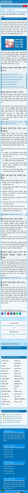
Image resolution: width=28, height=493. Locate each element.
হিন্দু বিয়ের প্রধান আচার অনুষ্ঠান (10, 82)
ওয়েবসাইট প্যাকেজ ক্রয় (9, 469)
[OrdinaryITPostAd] (14, 6)
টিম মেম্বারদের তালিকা (8, 455)
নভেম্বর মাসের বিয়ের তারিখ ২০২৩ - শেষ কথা (13, 87)
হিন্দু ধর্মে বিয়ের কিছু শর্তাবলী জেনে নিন (12, 80)
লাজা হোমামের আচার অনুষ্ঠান (9, 84)
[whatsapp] (17, 2)
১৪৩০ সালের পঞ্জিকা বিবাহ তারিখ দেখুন (14, 19)
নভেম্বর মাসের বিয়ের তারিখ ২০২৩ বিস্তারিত (13, 77)
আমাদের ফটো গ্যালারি (8, 452)
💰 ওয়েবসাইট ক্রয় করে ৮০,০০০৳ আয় (12, 417)
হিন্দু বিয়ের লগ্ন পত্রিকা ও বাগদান (10, 75)
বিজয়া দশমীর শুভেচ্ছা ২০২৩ (14, 278)
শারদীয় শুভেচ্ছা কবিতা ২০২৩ (15, 214)
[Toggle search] (24, 1)
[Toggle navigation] (26, 2)
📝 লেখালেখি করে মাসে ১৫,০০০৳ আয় (12, 420)
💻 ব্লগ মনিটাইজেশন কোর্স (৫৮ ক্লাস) (11, 422)
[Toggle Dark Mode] (22, 1)
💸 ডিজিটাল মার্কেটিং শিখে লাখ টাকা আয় (12, 418)
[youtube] (19, 2)
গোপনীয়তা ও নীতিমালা (8, 450)
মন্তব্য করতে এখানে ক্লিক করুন (14, 347)
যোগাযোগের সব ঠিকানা (8, 457)
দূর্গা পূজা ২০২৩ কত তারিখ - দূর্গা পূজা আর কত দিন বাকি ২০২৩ (14, 123)
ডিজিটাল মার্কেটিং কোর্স (8, 466)
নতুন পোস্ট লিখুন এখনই (9, 473)
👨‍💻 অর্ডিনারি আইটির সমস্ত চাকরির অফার (12, 415)
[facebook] (14, 2)
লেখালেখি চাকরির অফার (9, 471)
